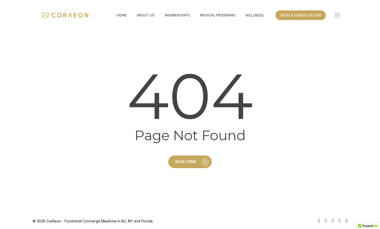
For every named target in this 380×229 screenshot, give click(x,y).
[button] (337, 15)
